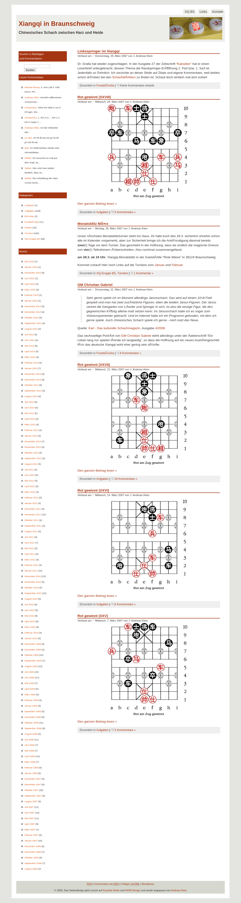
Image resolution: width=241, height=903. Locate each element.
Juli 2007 (29, 807)
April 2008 (29, 756)
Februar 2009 (31, 700)
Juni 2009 (29, 677)
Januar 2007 (30, 840)
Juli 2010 (29, 604)
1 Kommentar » (143, 273)
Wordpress (148, 884)
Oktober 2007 (31, 790)
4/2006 (160, 328)
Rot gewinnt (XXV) (92, 616)
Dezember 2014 (32, 306)
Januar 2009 (30, 705)
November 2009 (32, 649)
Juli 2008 (29, 739)
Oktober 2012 (31, 452)
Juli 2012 (29, 469)
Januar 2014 (30, 368)
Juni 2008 (29, 745)
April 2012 (29, 486)
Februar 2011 (31, 565)
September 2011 (33, 525)
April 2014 (29, 351)
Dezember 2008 (32, 711)
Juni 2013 (29, 407)
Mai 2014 (29, 345)
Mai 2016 (29, 261)
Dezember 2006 (32, 846)
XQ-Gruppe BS (32, 239)
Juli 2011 (29, 537)
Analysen (29, 205)
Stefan (27, 158)
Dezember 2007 (32, 779)
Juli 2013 (29, 402)
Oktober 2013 (31, 385)
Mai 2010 (29, 615)
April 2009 (29, 689)
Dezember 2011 (32, 509)
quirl (26, 148)
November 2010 (32, 582)
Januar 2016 (30, 267)
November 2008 (32, 717)
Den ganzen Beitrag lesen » (97, 203)
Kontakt (217, 11)
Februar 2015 (31, 295)
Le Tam (28, 138)
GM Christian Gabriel (94, 285)
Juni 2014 (29, 340)
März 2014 (29, 357)
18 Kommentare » (125, 479)
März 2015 (29, 289)
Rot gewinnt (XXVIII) (94, 97)
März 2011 (29, 559)
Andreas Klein (31, 97)
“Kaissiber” (184, 64)
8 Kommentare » (130, 353)
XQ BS (190, 11)
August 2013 (30, 396)
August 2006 (30, 869)
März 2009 (29, 694)
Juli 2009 (29, 672)
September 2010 (33, 593)
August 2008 (30, 734)
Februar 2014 (31, 362)
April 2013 (29, 419)
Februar (177, 265)
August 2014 (30, 329)
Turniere (28, 233)
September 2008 (33, 728)
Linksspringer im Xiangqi (98, 51)
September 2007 (33, 795)
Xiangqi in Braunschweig (57, 23)
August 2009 (30, 666)
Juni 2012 (29, 475)
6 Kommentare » (125, 604)
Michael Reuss (32, 87)
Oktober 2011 (31, 520)
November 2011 (32, 514)
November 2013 (32, 379)
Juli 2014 (29, 334)
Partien (28, 227)
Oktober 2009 (31, 655)
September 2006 (33, 863)
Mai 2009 (29, 683)
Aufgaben (29, 211)
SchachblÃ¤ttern (124, 77)
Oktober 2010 (31, 587)
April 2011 (29, 554)
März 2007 (29, 829)
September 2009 (33, 660)
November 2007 (32, 784)
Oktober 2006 (31, 857)
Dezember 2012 (32, 441)
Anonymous (30, 107)
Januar (160, 265)
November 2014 (32, 312)
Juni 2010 (29, 610)
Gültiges (130, 884)
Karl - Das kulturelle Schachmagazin (114, 328)
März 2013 (29, 424)
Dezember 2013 (32, 374)
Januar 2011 (30, 570)
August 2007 (30, 801)
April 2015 (29, 284)
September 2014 (33, 323)
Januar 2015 (30, 300)
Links (203, 11)
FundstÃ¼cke (31, 222)
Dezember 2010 (32, 576)
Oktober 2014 (31, 317)
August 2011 (30, 531)
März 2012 (29, 492)
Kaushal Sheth (111, 890)
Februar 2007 (31, 835)
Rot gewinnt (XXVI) (93, 490)
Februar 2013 (31, 430)
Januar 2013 (30, 435)
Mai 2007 (29, 818)
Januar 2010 (30, 638)
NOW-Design (132, 890)
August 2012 (30, 464)
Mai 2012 (29, 480)
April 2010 (29, 621)
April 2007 (29, 824)
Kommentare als (106, 884)
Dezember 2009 (32, 644)
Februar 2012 (31, 497)
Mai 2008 (29, 750)
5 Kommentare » (125, 212)
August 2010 (30, 599)
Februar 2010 (31, 632)
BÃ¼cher (29, 216)
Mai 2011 (29, 548)
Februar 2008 (31, 767)
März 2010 (29, 627)
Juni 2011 (29, 542)
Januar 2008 (30, 773)
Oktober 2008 (31, 722)
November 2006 (32, 852)
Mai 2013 (29, 413)
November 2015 (32, 272)
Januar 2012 (30, 503)
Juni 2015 (29, 278)
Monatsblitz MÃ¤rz (92, 224)
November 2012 (32, 447)
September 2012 (33, 458)
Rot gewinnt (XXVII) (93, 365)
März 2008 (29, 762)
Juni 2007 (29, 812)
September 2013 (33, 390)
